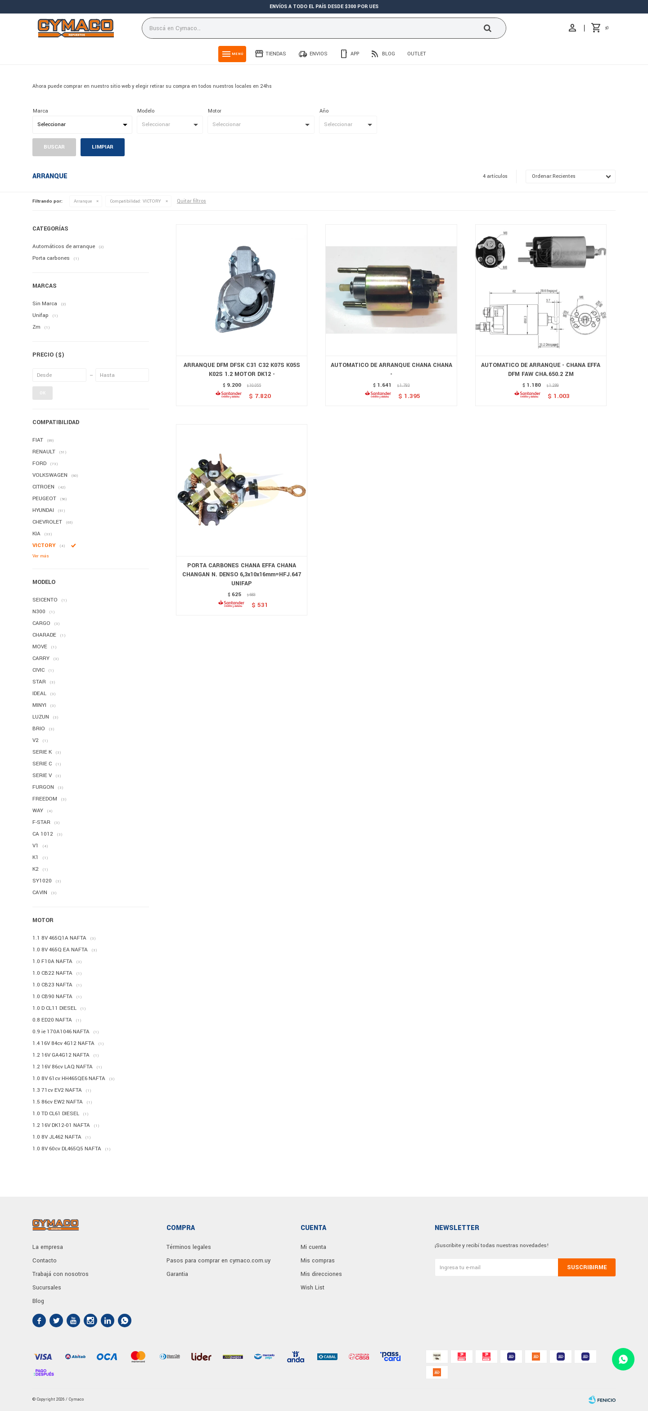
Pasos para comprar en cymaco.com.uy (218, 1261)
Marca (40, 111)
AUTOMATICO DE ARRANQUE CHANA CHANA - (391, 369)
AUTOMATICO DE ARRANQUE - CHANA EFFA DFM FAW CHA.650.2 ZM (540, 369)
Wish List (312, 1288)
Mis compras (318, 1261)
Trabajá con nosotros (60, 1274)
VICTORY (135, 201)
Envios (319, 53)
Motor (214, 111)
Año (324, 111)
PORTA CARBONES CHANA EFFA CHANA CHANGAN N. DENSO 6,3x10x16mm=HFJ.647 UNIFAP (241, 574)
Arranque (83, 201)
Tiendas (276, 53)
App (355, 53)
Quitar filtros (191, 201)
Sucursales (46, 1288)
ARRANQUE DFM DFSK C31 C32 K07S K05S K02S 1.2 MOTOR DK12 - (242, 369)
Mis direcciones (321, 1274)
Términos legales (188, 1247)
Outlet (416, 53)
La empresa (47, 1247)
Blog (388, 53)
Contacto (44, 1261)
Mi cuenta (313, 1247)
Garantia (177, 1274)
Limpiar (102, 147)
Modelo (145, 111)
